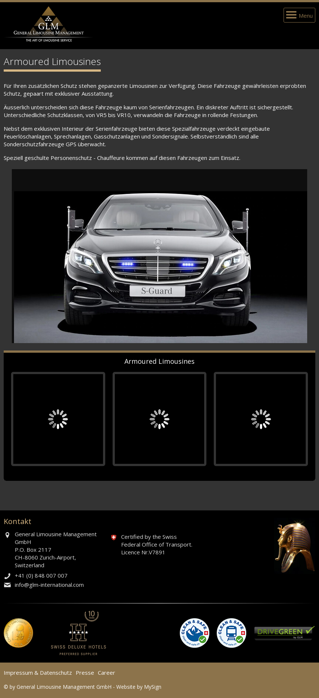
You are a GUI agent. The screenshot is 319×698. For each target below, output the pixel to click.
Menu (306, 15)
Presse (85, 672)
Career (106, 672)
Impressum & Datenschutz (38, 672)
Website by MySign (138, 686)
